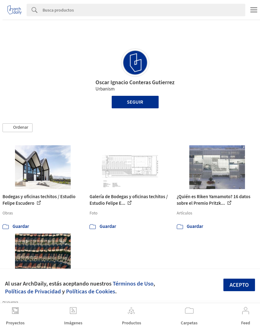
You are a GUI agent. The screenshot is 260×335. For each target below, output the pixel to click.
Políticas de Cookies (90, 291)
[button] (18, 127)
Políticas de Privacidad (33, 291)
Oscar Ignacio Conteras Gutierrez (134, 82)
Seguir (135, 102)
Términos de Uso (133, 284)
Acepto (239, 285)
